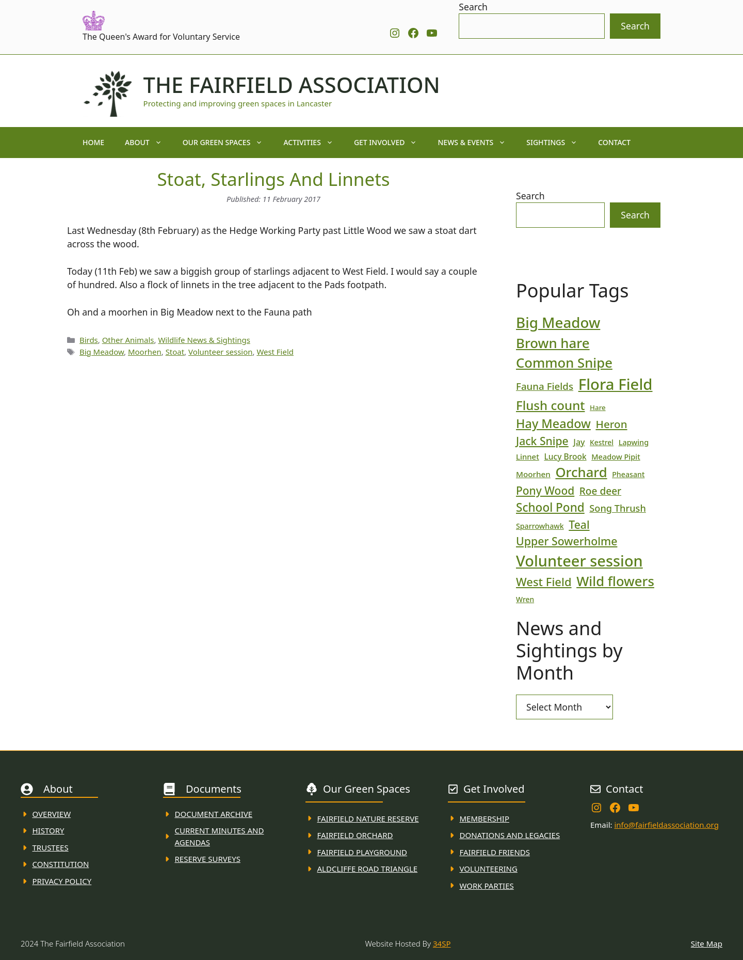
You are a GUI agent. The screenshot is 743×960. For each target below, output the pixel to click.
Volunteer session (220, 352)
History (48, 830)
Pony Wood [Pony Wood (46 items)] (545, 490)
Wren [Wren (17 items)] (525, 599)
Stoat (175, 352)
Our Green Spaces (228, 142)
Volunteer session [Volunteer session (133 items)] (579, 560)
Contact (614, 142)
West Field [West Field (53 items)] (544, 581)
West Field (275, 352)
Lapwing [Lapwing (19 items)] (634, 442)
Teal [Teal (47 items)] (579, 524)
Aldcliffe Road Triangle (367, 868)
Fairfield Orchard (355, 835)
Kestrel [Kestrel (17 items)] (601, 442)
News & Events (477, 142)
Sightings (557, 142)
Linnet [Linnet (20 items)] (527, 456)
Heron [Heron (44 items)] (611, 424)
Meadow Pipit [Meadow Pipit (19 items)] (615, 456)
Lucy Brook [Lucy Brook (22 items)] (565, 456)
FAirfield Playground (362, 852)
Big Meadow (101, 352)
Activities (313, 142)
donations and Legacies (510, 835)
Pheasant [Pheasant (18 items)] (628, 474)
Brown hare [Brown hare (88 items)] (553, 343)
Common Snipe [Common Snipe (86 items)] (564, 363)
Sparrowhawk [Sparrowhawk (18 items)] (540, 526)
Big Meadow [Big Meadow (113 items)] (558, 322)
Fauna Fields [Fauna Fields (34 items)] (544, 386)
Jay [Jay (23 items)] (579, 442)
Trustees (51, 847)
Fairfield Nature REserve (368, 818)
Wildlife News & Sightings (204, 340)
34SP (441, 943)
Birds (88, 340)
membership (484, 818)
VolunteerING (489, 868)
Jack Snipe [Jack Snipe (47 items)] (542, 440)
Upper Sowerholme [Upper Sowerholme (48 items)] (566, 540)
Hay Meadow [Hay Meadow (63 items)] (553, 423)
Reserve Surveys (207, 859)
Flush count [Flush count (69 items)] (550, 405)
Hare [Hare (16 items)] (598, 407)
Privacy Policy (62, 881)
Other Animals (128, 340)
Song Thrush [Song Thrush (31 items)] (617, 508)
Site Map (706, 943)
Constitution (61, 864)
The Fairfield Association (291, 84)
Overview (52, 814)
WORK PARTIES (487, 885)
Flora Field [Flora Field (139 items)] (615, 384)
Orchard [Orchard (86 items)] (581, 472)
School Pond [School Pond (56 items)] (550, 507)
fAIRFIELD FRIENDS (495, 852)
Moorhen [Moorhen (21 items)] (533, 474)
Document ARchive (214, 814)
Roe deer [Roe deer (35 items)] (600, 491)
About (148, 142)
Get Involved (391, 142)
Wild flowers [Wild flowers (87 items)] (615, 581)
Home (93, 142)
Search (473, 7)
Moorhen (144, 352)
